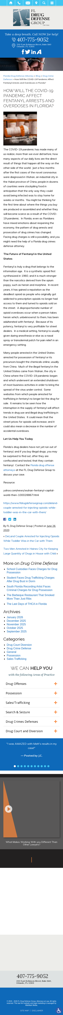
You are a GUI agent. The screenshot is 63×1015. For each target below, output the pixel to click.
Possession (13, 655)
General (11, 652)
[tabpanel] (31, 751)
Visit (36, 3)
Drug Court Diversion (19, 644)
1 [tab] (15, 766)
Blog (38, 76)
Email (28, 3)
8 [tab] (38, 766)
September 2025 (17, 631)
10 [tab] (45, 766)
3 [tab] (21, 766)
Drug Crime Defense (19, 648)
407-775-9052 (33, 39)
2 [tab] (18, 766)
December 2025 (16, 620)
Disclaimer (37, 1011)
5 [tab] (28, 766)
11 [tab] (48, 766)
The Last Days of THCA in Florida (27, 603)
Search (44, 3)
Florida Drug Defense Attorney (18, 76)
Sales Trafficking (16, 658)
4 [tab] (25, 766)
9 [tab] (42, 766)
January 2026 (15, 617)
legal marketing (39, 1003)
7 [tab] (35, 766)
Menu (52, 3)
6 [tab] (32, 766)
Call (19, 3)
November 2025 (16, 624)
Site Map (24, 1011)
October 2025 (15, 627)
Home (11, 3)
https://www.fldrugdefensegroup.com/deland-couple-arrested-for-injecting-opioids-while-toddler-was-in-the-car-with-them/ (30, 507)
